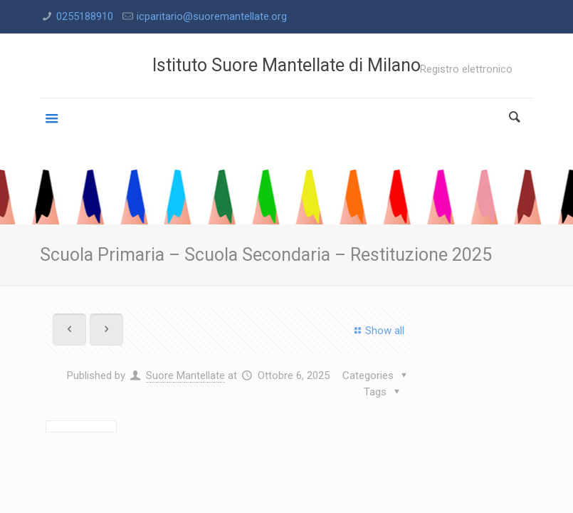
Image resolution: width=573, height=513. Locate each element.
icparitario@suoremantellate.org (212, 16)
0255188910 (84, 16)
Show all (377, 330)
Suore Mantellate (185, 375)
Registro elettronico (466, 69)
